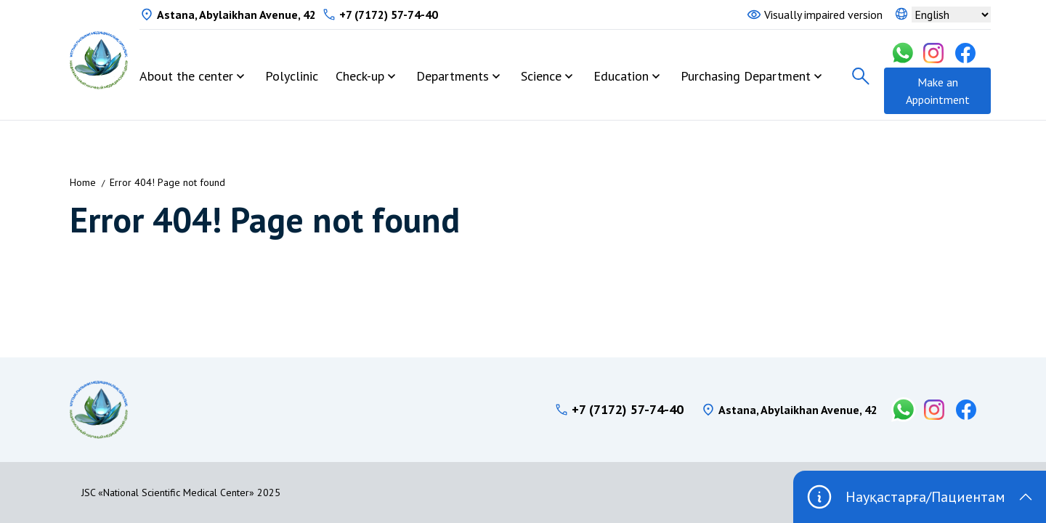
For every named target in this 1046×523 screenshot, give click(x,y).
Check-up (360, 76)
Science (541, 76)
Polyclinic (291, 76)
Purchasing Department (746, 76)
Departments (452, 76)
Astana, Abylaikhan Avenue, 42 (236, 14)
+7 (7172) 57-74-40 (388, 14)
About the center (186, 76)
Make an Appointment (938, 91)
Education (621, 76)
